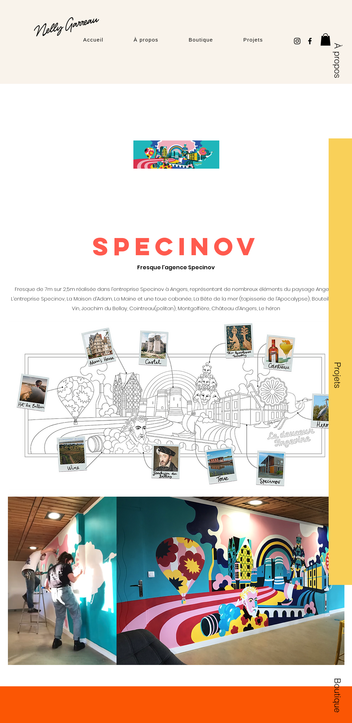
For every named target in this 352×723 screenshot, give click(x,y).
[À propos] (337, 60)
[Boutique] (337, 695)
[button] (325, 39)
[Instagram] (297, 41)
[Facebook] (310, 41)
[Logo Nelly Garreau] (66, 26)
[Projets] (337, 375)
